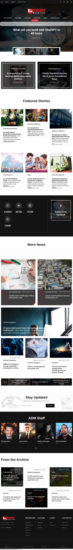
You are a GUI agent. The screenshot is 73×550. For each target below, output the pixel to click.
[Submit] (70, 4)
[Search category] (62, 4)
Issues (39, 525)
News (45, 18)
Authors (27, 527)
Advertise (27, 530)
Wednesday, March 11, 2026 (33, 188)
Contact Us (65, 522)
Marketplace (55, 18)
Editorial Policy (29, 525)
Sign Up (34, 20)
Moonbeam (8, 527)
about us (27, 522)
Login (65, 18)
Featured (18, 18)
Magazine (27, 18)
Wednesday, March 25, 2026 (33, 135)
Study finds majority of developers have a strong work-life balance (11, 477)
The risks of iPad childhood (40, 382)
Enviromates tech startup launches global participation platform (18, 76)
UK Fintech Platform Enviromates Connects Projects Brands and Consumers (12, 137)
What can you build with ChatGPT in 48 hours (36, 31)
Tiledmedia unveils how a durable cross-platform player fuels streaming (61, 499)
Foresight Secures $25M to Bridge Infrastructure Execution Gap (61, 139)
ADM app (64, 527)
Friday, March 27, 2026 (18, 82)
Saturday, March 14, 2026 (64, 360)
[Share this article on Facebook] (4, 296)
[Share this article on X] (6, 296)
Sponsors (40, 527)
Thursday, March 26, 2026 (8, 141)
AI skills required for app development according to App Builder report (35, 478)
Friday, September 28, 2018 (64, 291)
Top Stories (7, 18)
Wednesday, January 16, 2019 (28, 291)
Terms (27, 532)
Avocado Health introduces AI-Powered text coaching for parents (19, 382)
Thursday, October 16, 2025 (39, 490)
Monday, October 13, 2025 (39, 469)
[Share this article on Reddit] (6, 299)
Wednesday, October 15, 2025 (15, 490)
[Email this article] (4, 302)
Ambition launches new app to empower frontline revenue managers (61, 382)
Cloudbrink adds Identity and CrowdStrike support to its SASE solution (12, 499)
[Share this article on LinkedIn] (4, 299)
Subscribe (37, 18)
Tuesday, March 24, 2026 (57, 144)
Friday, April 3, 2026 (36, 37)
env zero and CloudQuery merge (12, 182)
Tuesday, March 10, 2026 (57, 188)
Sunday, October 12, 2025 (15, 469)
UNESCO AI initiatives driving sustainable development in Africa (11, 366)
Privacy (27, 535)
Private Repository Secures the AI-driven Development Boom (55, 76)
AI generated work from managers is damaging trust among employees (33, 330)
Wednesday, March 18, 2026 (8, 186)
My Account (65, 525)
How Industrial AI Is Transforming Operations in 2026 (36, 131)
